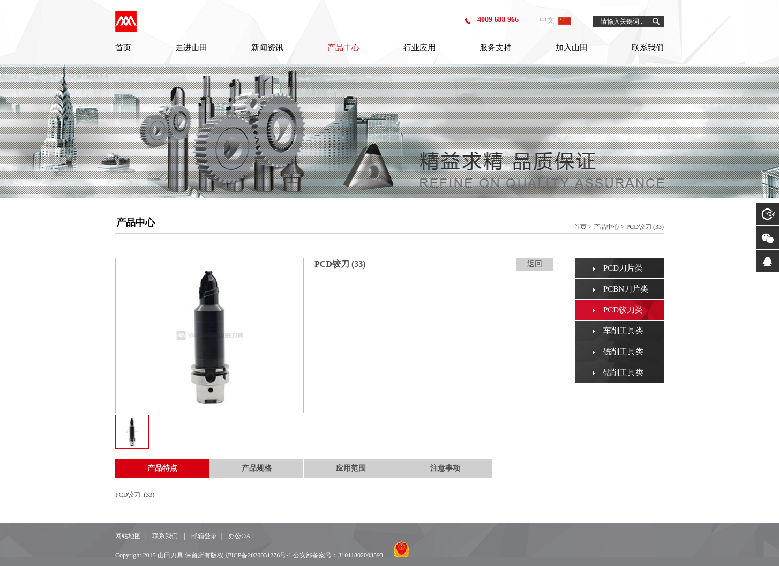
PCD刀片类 (623, 268)
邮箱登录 (204, 536)
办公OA (239, 536)
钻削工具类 (623, 372)
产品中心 (343, 47)
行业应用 (419, 47)
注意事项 (445, 468)
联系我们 (648, 47)
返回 (534, 264)
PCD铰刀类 (623, 310)
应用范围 (351, 468)
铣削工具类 (623, 351)
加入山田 (572, 47)
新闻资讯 (267, 47)
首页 (123, 47)
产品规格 (257, 468)
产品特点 (162, 468)
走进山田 (191, 47)
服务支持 (496, 47)
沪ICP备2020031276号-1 (258, 555)
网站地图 (128, 536)
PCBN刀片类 (625, 289)
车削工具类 (623, 330)
